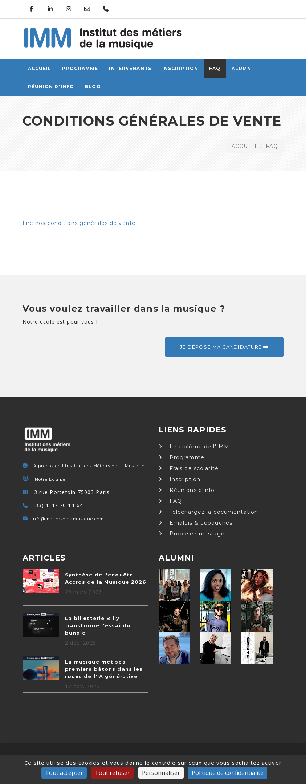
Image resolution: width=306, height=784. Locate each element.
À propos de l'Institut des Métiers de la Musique (89, 465)
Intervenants (130, 68)
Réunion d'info (51, 86)
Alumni (242, 68)
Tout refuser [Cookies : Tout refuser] (112, 773)
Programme (80, 68)
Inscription (180, 68)
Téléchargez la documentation (208, 512)
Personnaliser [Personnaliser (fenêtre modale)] (161, 773)
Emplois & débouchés (196, 523)
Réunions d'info (187, 490)
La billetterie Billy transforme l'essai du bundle (98, 625)
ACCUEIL (40, 68)
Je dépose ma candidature (224, 347)
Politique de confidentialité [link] (228, 773)
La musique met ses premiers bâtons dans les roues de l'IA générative (104, 669)
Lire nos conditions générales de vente (79, 223)
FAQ (214, 68)
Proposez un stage (192, 533)
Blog (92, 86)
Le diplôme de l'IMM (194, 446)
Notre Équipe (50, 479)
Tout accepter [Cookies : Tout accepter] (64, 773)
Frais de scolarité (189, 468)
